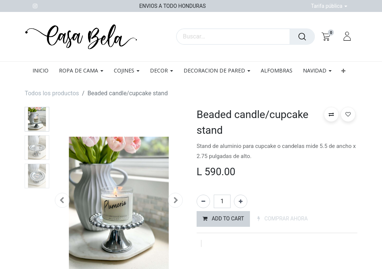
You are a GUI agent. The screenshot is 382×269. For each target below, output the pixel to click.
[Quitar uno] (203, 201)
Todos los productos (52, 93)
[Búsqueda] (302, 36)
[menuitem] (43, 71)
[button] (343, 71)
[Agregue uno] (240, 201)
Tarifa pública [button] (327, 6)
